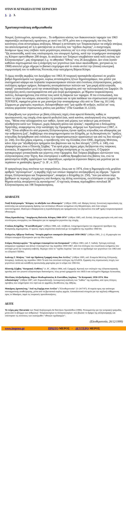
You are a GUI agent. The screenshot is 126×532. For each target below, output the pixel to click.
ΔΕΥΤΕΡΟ (82, 328)
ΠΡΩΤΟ (53, 328)
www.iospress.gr (15, 328)
